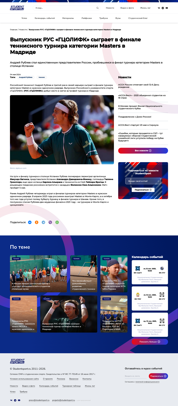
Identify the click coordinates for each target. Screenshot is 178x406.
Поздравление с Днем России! (134, 117)
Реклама (61, 378)
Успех (24, 18)
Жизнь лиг (145, 8)
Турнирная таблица (71, 386)
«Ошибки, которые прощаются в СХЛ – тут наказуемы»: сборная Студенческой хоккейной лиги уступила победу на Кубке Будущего (141, 137)
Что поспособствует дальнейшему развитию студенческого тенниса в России (83, 285)
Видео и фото (127, 8)
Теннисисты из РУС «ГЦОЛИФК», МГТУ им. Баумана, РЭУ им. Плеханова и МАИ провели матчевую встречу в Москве (113, 325)
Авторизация (161, 18)
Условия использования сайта (24, 378)
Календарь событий (45, 18)
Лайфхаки (86, 18)
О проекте (48, 378)
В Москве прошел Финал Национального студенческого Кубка (140, 107)
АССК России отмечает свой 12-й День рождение (138, 85)
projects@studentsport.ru (63, 400)
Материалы (68, 18)
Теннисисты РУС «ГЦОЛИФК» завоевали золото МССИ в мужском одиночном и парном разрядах (23, 325)
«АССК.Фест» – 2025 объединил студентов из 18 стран (142, 96)
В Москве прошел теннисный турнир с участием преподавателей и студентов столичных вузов (31, 286)
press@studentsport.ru (39, 400)
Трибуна (103, 18)
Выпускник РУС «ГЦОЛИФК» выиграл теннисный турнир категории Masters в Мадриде (61, 326)
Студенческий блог (138, 18)
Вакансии (73, 378)
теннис (42, 77)
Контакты (87, 378)
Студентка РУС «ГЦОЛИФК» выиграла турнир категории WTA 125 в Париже (113, 285)
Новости (110, 8)
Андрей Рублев (25, 77)
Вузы (118, 18)
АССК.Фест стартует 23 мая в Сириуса (138, 125)
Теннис (16, 259)
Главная (13, 30)
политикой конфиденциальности (147, 382)
